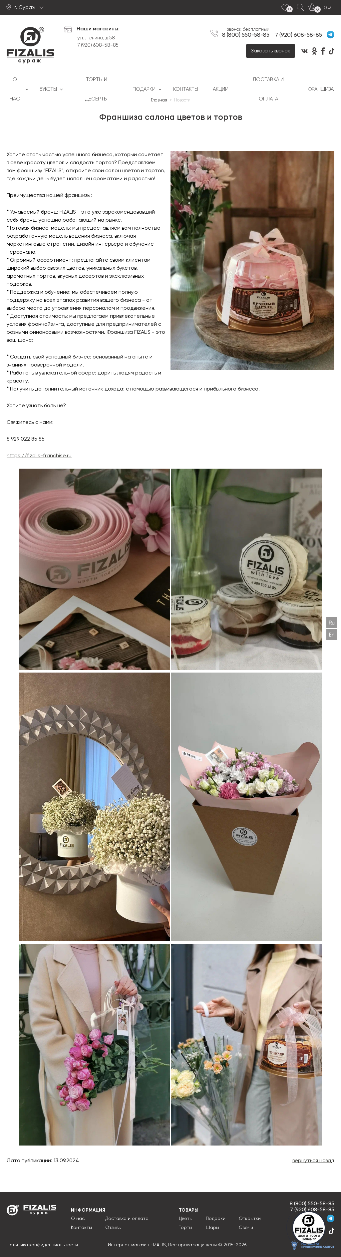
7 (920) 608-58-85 (98, 45)
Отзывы (113, 1227)
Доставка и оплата (268, 89)
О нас (15, 89)
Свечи (246, 1227)
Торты (185, 1227)
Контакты (185, 89)
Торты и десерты (96, 89)
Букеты (48, 89)
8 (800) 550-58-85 (245, 35)
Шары (212, 1227)
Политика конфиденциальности (42, 1245)
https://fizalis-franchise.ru (39, 456)
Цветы (185, 1218)
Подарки (144, 89)
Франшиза (321, 89)
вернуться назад (313, 1161)
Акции (220, 89)
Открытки (250, 1218)
